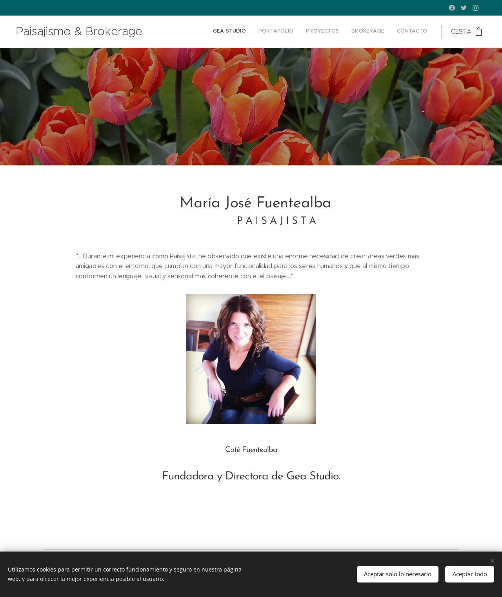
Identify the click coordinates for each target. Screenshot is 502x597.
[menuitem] (379, 32)
